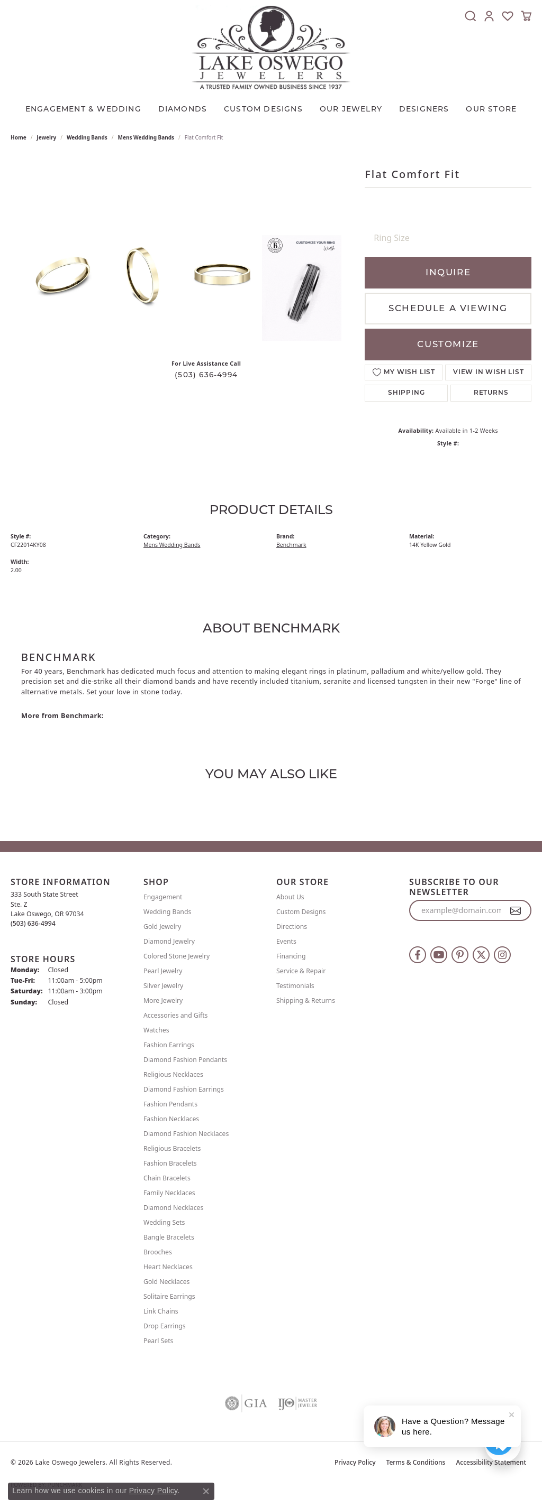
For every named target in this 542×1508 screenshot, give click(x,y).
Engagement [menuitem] (163, 896)
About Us (290, 896)
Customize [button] (447, 344)
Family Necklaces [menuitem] (169, 1192)
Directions (291, 926)
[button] (470, 15)
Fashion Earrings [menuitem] (168, 1044)
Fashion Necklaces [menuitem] (171, 1118)
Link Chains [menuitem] (160, 1311)
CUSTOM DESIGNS (263, 109)
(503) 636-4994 (206, 374)
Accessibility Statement (491, 1462)
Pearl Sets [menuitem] (158, 1340)
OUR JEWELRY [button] (351, 109)
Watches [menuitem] (156, 1030)
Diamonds (182, 109)
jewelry (46, 137)
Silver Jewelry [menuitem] (163, 985)
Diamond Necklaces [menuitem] (173, 1207)
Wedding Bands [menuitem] (167, 911)
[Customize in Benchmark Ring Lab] (301, 288)
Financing (291, 956)
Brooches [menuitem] (157, 1252)
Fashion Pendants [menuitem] (170, 1104)
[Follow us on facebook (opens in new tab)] (417, 954)
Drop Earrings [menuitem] (164, 1325)
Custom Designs (301, 911)
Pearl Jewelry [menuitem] (163, 970)
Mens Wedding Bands (146, 137)
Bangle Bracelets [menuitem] (168, 1237)
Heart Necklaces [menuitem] (168, 1266)
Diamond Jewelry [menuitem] (169, 941)
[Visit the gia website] (246, 1403)
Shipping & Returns (305, 1000)
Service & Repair (301, 970)
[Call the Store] (33, 923)
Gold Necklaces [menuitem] (166, 1281)
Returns (491, 393)
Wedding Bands (87, 137)
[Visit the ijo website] (298, 1403)
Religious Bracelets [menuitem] (172, 1148)
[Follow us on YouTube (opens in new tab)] (438, 954)
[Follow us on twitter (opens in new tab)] (481, 954)
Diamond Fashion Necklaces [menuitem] (186, 1133)
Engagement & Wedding (83, 109)
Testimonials (295, 985)
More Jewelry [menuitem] (163, 1000)
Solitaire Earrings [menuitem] (169, 1296)
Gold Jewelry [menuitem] (162, 926)
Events (286, 941)
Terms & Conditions (416, 1462)
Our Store (491, 109)
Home (18, 137)
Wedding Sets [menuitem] (164, 1222)
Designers (424, 109)
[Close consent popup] (206, 1491)
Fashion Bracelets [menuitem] (170, 1163)
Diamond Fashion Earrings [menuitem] (183, 1089)
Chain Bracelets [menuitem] (167, 1178)
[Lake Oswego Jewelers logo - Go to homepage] (271, 47)
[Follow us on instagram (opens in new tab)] (502, 954)
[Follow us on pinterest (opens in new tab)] (459, 954)
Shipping (406, 393)
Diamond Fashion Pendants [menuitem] (185, 1059)
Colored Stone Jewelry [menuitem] (176, 956)
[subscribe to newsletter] (515, 910)
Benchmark (291, 544)
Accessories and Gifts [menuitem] (175, 1015)
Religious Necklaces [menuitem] (173, 1074)
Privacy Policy (355, 1462)
